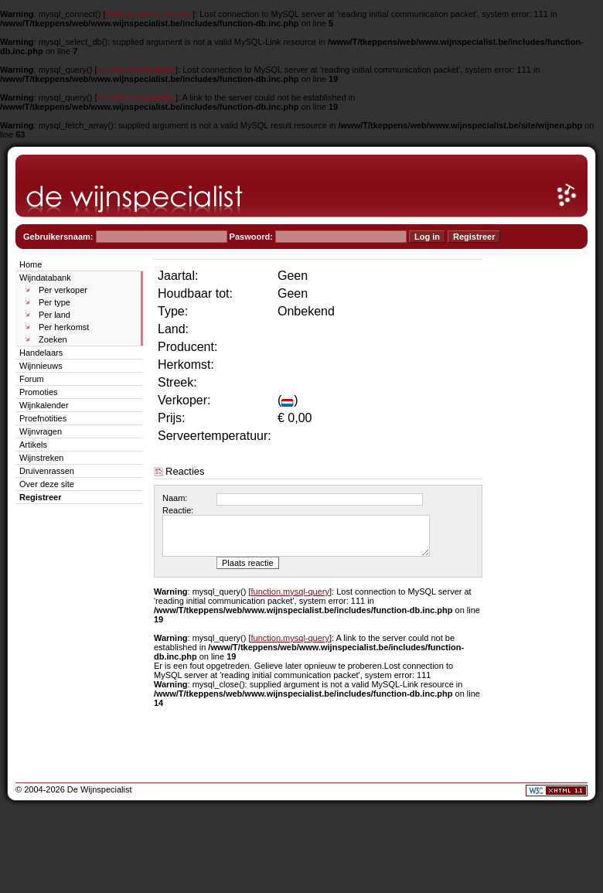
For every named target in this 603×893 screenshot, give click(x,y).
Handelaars (41, 352)
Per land (54, 314)
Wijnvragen (40, 431)
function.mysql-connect (149, 14)
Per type (54, 302)
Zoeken (53, 339)
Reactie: (177, 510)
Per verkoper (63, 290)
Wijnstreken (41, 457)
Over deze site (46, 484)
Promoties (38, 392)
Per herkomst (64, 327)
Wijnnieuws (41, 365)
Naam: (174, 498)
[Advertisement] (541, 489)
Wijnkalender (44, 405)
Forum (31, 378)
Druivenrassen (46, 470)
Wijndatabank (45, 277)
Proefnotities (42, 418)
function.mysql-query (136, 69)
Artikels (33, 444)
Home (30, 264)
